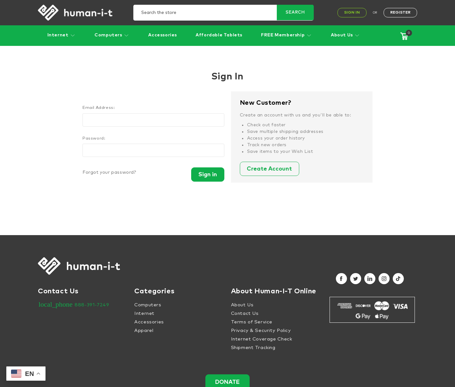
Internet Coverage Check (261, 339)
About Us (345, 35)
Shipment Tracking (253, 347)
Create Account (272, 169)
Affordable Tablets (219, 35)
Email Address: (98, 108)
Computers (112, 35)
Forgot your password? (109, 172)
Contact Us (245, 313)
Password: (93, 138)
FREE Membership (286, 35)
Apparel (143, 330)
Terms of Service (252, 322)
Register (400, 13)
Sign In (352, 13)
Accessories (162, 35)
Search (295, 12)
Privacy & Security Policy (261, 330)
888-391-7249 (92, 305)
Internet (61, 35)
